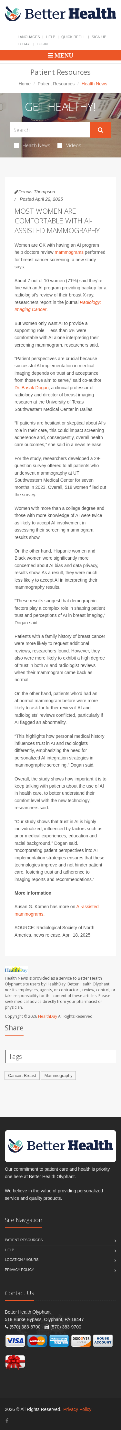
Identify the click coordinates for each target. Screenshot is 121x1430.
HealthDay (47, 1016)
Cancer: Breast (22, 1075)
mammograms (69, 252)
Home (25, 83)
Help (50, 37)
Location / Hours (21, 1260)
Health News (32, 145)
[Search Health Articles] (50, 129)
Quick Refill (73, 37)
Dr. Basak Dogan (32, 387)
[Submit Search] (100, 130)
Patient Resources (56, 83)
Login (42, 44)
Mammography (59, 1075)
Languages (29, 37)
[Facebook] (6, 1421)
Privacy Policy (19, 1270)
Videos (69, 145)
